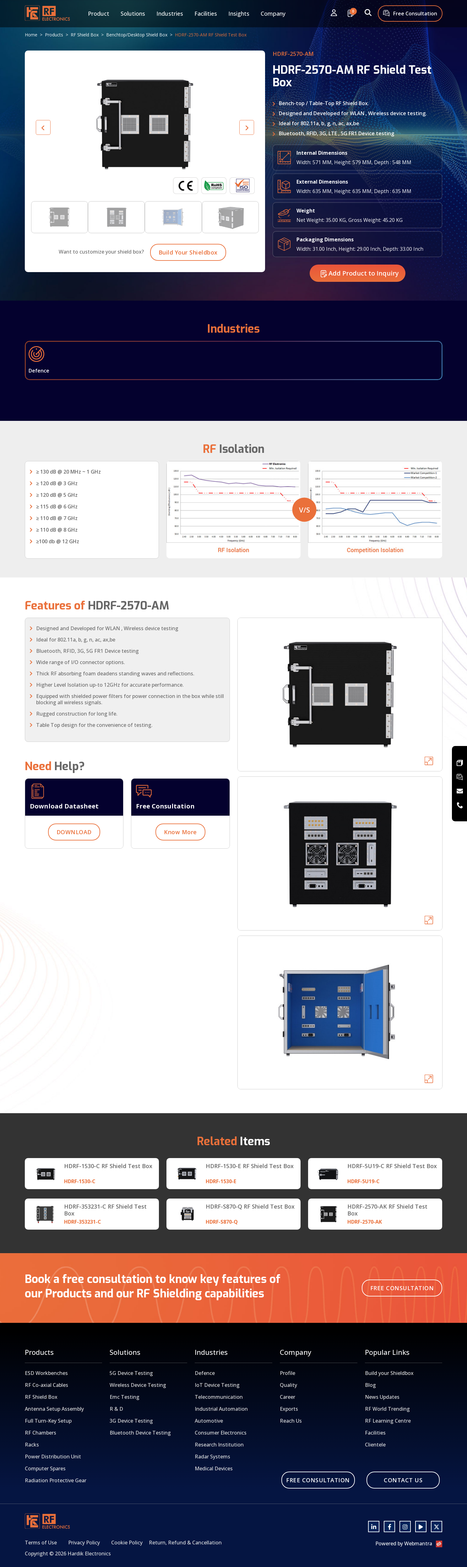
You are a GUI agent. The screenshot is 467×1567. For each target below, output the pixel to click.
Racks (32, 1444)
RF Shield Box (85, 35)
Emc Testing (124, 1396)
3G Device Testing (131, 1420)
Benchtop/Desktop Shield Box (136, 35)
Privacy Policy (84, 1542)
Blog (370, 1385)
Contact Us (403, 1480)
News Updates (382, 1396)
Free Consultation (410, 14)
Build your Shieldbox (389, 1373)
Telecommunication (219, 1396)
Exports (289, 1408)
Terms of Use (41, 1542)
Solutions (133, 13)
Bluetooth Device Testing (140, 1432)
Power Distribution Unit (53, 1456)
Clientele (375, 1444)
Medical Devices (214, 1468)
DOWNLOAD (74, 862)
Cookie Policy (127, 1542)
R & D (116, 1408)
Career (287, 1396)
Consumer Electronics (221, 1432)
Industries (169, 13)
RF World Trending (387, 1408)
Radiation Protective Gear (55, 1480)
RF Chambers (40, 1432)
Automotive (209, 1420)
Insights (238, 13)
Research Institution (219, 1444)
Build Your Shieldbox (188, 283)
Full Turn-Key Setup (48, 1420)
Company (273, 13)
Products (54, 35)
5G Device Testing (131, 1373)
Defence (205, 1373)
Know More (180, 862)
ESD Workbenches (46, 1373)
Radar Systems (212, 1456)
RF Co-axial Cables (46, 1385)
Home (31, 35)
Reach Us (291, 1420)
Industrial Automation (221, 1408)
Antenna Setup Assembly (54, 1408)
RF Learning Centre (388, 1420)
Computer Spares (45, 1468)
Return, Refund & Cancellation (185, 1542)
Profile (287, 1373)
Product (98, 13)
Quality (288, 1385)
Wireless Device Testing (138, 1385)
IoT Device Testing (217, 1385)
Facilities (205, 13)
